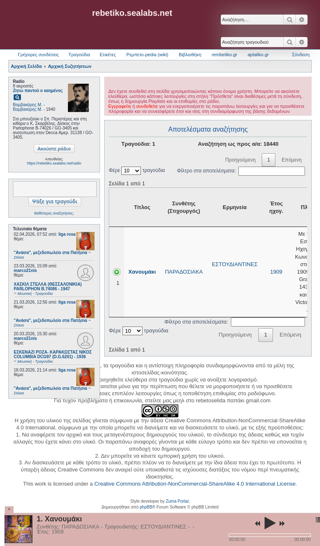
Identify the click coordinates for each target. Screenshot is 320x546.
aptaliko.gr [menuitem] (258, 54)
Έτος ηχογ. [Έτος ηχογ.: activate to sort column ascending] (276, 207)
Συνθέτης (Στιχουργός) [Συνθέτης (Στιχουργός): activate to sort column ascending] (184, 207)
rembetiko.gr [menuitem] (224, 54)
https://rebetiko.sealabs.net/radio (54, 163)
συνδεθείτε (147, 106)
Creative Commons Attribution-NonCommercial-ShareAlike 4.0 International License (194, 484)
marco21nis (25, 270)
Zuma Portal (177, 501)
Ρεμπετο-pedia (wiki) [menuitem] (147, 54)
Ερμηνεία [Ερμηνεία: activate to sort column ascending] (234, 207)
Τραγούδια (79, 54)
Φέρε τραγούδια (137, 170)
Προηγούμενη (240, 160)
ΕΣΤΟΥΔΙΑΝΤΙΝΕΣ (235, 264)
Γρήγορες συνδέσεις (38, 54)
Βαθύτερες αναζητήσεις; (54, 213)
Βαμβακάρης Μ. (27, 104)
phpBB (146, 507)
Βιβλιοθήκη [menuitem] (190, 54)
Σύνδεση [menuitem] (301, 54)
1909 (276, 272)
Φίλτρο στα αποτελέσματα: (241, 171)
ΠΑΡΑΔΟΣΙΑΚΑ (184, 272)
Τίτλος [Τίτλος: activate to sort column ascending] (142, 207)
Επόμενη (292, 160)
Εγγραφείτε (119, 106)
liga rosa (66, 234)
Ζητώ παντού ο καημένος (38, 90)
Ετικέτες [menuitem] (108, 54)
